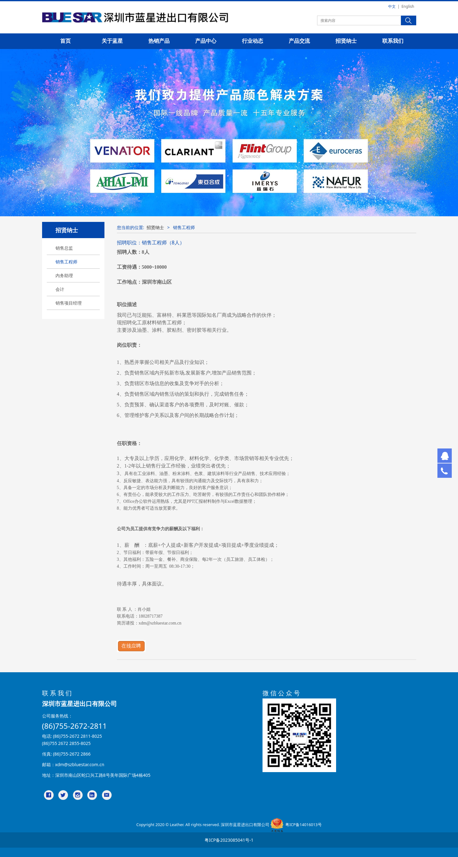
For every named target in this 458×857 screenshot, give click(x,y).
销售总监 (64, 248)
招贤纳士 (346, 41)
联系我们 (392, 41)
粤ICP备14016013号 (303, 825)
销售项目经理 (68, 303)
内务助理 (64, 275)
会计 (59, 289)
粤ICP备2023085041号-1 (229, 840)
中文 (392, 6)
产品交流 (299, 41)
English (408, 6)
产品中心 (205, 41)
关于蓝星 (112, 41)
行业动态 (252, 41)
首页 (65, 41)
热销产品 (159, 41)
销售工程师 (66, 262)
